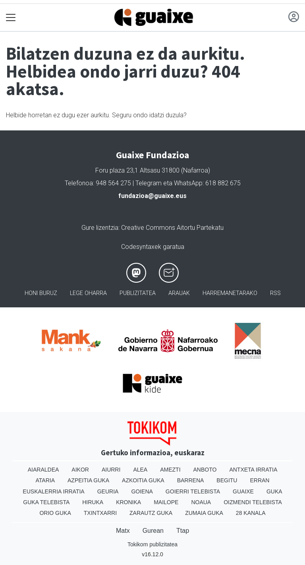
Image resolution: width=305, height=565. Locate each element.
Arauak (179, 293)
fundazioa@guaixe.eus (152, 196)
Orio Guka (55, 513)
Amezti (170, 469)
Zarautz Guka (150, 513)
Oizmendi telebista (253, 502)
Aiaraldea (43, 469)
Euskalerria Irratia (53, 491)
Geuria (108, 491)
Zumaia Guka (204, 513)
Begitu (226, 480)
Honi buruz (41, 293)
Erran (259, 480)
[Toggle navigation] (10, 18)
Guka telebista (46, 502)
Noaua (201, 502)
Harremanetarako (230, 293)
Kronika (128, 502)
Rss (275, 293)
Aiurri (111, 469)
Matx (123, 530)
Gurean (153, 530)
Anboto (205, 469)
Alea (140, 469)
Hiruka (92, 502)
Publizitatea (138, 293)
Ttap (182, 530)
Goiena (141, 491)
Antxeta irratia (253, 469)
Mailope (166, 502)
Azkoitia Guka (143, 480)
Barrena (190, 480)
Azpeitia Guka (88, 480)
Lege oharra (88, 293)
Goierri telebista (193, 491)
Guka (274, 491)
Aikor (80, 469)
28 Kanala (251, 513)
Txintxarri (100, 513)
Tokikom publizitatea (152, 544)
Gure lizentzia (99, 227)
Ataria (45, 480)
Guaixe (243, 491)
